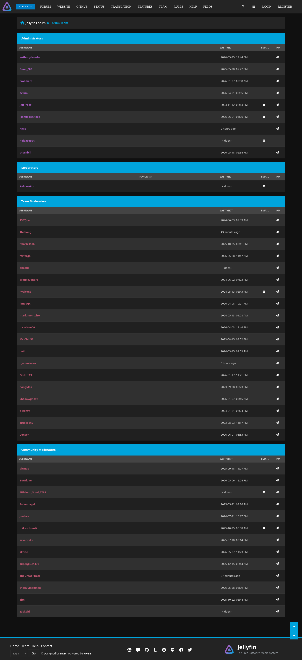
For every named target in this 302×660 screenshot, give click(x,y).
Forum (45, 6)
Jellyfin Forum (36, 23)
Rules (178, 6)
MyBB (87, 653)
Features (145, 6)
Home (14, 646)
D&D (63, 653)
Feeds (207, 6)
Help (193, 6)
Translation (121, 6)
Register (285, 6)
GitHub (81, 6)
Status (99, 6)
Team (163, 6)
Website (63, 6)
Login (267, 6)
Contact (46, 646)
